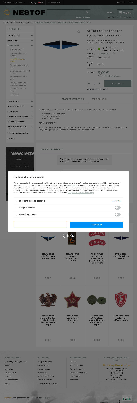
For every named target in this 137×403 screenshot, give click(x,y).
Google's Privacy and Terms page (81, 193)
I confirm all (97, 224)
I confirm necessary (40, 224)
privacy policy (72, 185)
